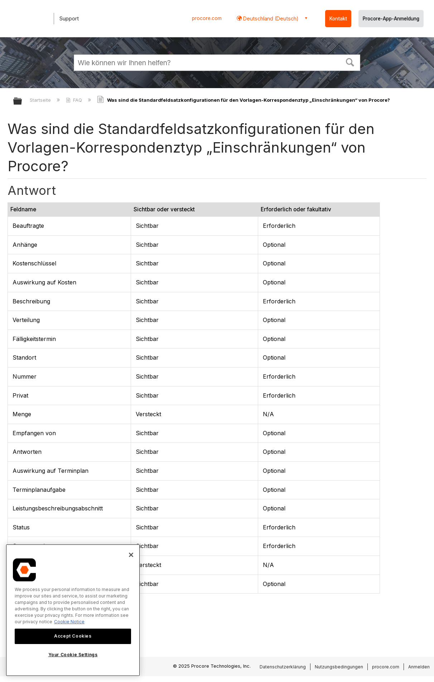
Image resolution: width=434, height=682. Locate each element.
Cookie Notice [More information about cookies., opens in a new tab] (69, 621)
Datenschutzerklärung (283, 666)
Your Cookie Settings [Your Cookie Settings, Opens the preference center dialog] (73, 654)
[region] (73, 610)
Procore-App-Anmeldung (391, 18)
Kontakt (338, 18)
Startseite (41, 100)
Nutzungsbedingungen (339, 666)
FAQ (74, 100)
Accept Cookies (72, 636)
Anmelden (419, 666)
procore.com (207, 18)
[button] (350, 62)
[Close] (131, 555)
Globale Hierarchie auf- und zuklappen (22, 101)
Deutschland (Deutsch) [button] (270, 18)
